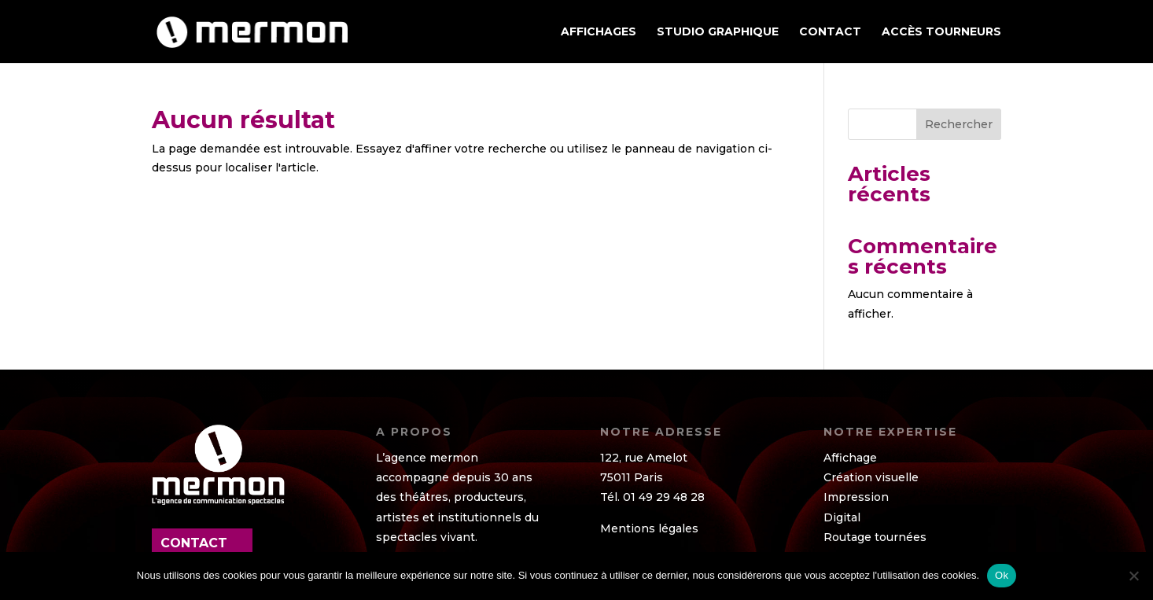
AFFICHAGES (598, 32)
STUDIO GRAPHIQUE (718, 32)
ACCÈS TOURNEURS (941, 32)
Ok (1001, 575)
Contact (830, 32)
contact (193, 543)
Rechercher (959, 124)
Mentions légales (649, 528)
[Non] (1133, 575)
